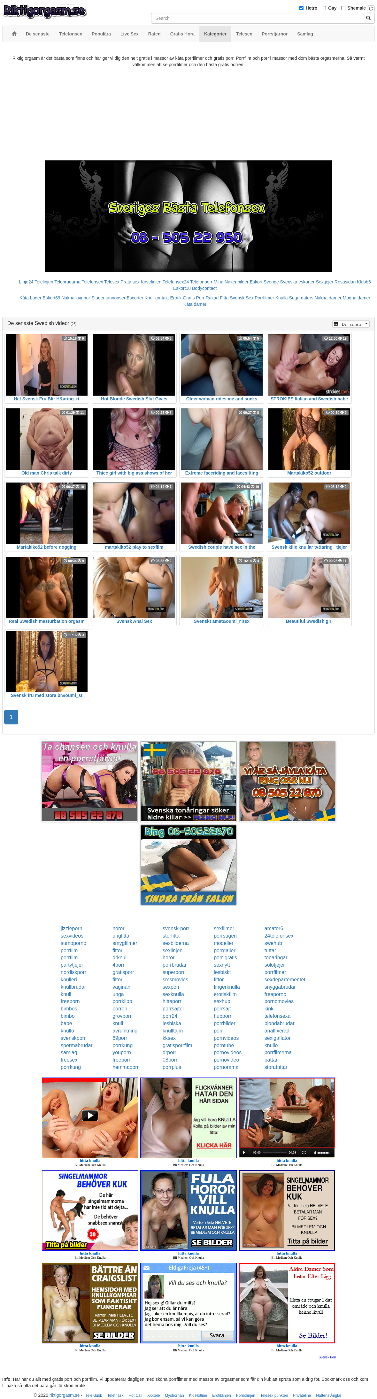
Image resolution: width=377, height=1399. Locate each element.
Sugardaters (301, 297)
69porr (119, 1038)
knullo (67, 1030)
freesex (69, 1060)
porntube (224, 1045)
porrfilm (69, 950)
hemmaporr (125, 1067)
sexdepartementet (285, 979)
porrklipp (122, 1001)
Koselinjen (151, 281)
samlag (69, 1052)
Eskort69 (51, 297)
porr (218, 1030)
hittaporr (172, 1001)
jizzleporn (71, 928)
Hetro (312, 8)
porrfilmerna (278, 1052)
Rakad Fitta (217, 297)
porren (119, 1008)
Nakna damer (328, 297)
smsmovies (175, 979)
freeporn (70, 1001)
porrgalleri (225, 950)
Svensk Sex (241, 297)
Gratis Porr (193, 297)
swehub (273, 943)
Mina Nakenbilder (231, 281)
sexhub (222, 1001)
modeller (223, 943)
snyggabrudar (280, 987)
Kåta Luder (30, 297)
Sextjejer (324, 281)
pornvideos (226, 1038)
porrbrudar (175, 965)
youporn (121, 1052)
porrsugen (225, 936)
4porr (118, 965)
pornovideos (228, 1052)
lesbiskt (222, 972)
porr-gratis (225, 957)
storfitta (171, 936)
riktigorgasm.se (65, 1395)
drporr (169, 1052)
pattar (271, 1060)
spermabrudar (77, 1045)
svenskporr (73, 1038)
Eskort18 (182, 288)
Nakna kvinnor (75, 297)
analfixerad (277, 1030)
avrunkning (124, 1030)
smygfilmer (124, 943)
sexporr (171, 987)
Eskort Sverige (264, 281)
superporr (173, 972)
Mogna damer (356, 297)
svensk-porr (176, 928)
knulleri (69, 979)
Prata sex (129, 281)
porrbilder (224, 1023)
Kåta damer (194, 304)
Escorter (135, 297)
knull (66, 994)
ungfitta (120, 936)
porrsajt (222, 1008)
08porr (170, 1060)
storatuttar (276, 1067)
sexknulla (173, 994)
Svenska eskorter (297, 281)
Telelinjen (44, 281)
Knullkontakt (156, 297)
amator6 (274, 928)
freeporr (121, 1060)
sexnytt (222, 965)
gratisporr (123, 972)
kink (269, 1008)
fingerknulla (227, 987)
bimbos (69, 1008)
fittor (117, 950)
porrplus (172, 1067)
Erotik (176, 297)
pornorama (226, 1067)
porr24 (170, 1016)
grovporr (122, 1016)
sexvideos (72, 936)
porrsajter (173, 1008)
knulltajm (173, 1030)
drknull (119, 957)
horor (118, 928)
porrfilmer (275, 972)
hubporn (223, 1016)
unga (118, 994)
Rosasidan (345, 281)
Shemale (357, 8)
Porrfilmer (264, 297)
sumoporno (73, 943)
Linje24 (26, 281)
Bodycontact (204, 288)
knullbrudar (73, 987)
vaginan (121, 987)
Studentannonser (108, 297)
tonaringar (276, 957)
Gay (332, 8)
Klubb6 (364, 281)
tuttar (270, 950)
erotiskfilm (225, 994)
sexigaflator (278, 1038)
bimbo (68, 1016)
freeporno (276, 994)
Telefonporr (201, 281)
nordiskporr (73, 972)
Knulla (281, 297)
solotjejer (275, 965)
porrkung (122, 1045)
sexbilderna (176, 943)
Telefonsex (92, 281)
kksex (169, 1038)
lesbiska (172, 1023)
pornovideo (226, 1060)
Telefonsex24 (176, 281)
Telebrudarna (67, 281)
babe (66, 1023)
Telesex (111, 281)
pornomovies (279, 1001)
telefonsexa (278, 1016)
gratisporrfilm (177, 1045)
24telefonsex (279, 936)
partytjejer (72, 965)
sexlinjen (172, 950)
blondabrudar (280, 1023)
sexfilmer (224, 928)
